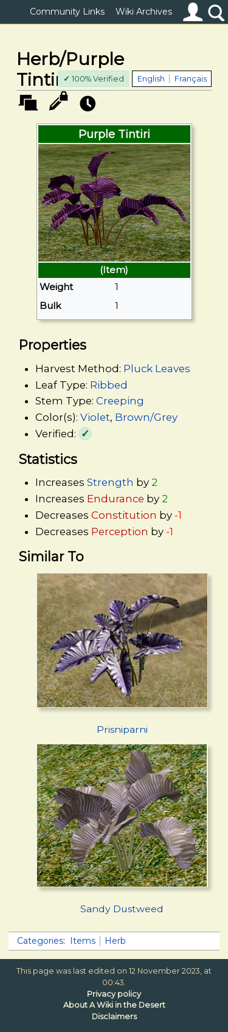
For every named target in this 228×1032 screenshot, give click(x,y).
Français (190, 78)
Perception (119, 531)
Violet (95, 417)
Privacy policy (114, 994)
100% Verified (93, 78)
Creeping (120, 401)
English (151, 78)
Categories (40, 940)
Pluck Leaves (156, 368)
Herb (115, 940)
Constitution (124, 515)
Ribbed (109, 385)
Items (82, 940)
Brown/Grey (146, 417)
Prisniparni (122, 729)
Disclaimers (114, 1016)
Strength (110, 482)
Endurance (115, 499)
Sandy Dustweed (122, 909)
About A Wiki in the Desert (114, 1004)
